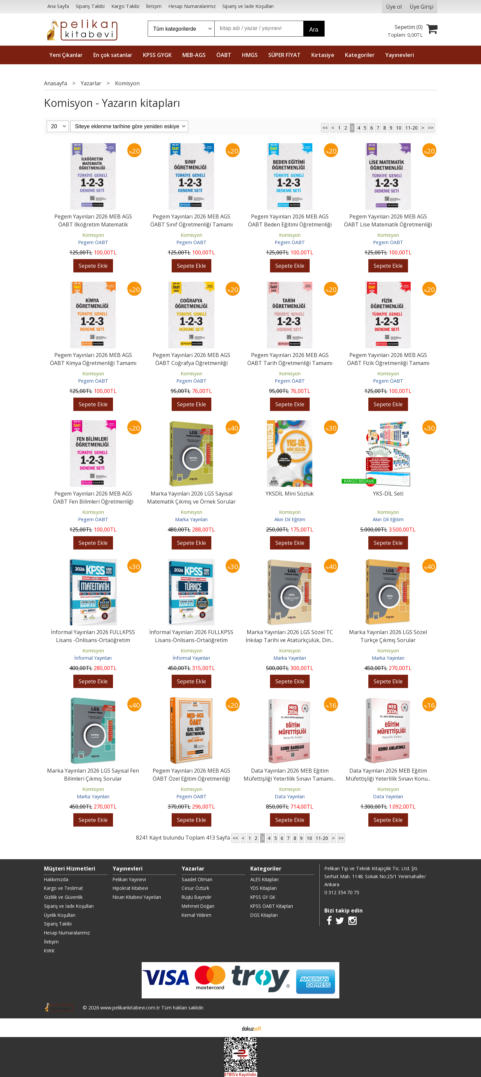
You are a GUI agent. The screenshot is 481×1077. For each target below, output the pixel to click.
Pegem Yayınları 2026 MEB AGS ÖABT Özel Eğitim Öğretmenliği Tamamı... (191, 778)
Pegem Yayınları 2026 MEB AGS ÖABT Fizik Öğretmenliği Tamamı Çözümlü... (388, 363)
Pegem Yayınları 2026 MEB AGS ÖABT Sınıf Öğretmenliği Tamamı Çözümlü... (191, 224)
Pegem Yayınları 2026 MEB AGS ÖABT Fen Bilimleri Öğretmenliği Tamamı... (93, 501)
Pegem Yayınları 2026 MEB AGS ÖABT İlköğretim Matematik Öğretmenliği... (93, 224)
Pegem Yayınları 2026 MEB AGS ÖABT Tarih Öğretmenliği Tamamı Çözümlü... (289, 363)
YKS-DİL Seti (388, 493)
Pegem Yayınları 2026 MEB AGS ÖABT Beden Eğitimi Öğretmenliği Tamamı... (290, 224)
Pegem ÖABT (93, 242)
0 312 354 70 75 (341, 892)
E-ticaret (229, 1027)
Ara (313, 29)
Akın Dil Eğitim (289, 519)
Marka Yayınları (191, 519)
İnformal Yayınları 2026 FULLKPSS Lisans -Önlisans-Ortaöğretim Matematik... (93, 640)
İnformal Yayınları (93, 658)
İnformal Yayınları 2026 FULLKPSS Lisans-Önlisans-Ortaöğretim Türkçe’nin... (191, 640)
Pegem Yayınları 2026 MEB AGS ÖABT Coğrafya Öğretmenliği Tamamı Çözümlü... (191, 363)
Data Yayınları (290, 796)
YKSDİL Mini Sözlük (290, 493)
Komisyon (93, 235)
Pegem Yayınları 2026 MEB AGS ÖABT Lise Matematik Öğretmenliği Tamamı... (388, 224)
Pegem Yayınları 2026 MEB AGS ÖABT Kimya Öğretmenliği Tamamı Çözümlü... (93, 363)
